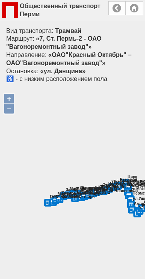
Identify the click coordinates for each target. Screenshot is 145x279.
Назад (117, 8)
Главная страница (134, 8)
